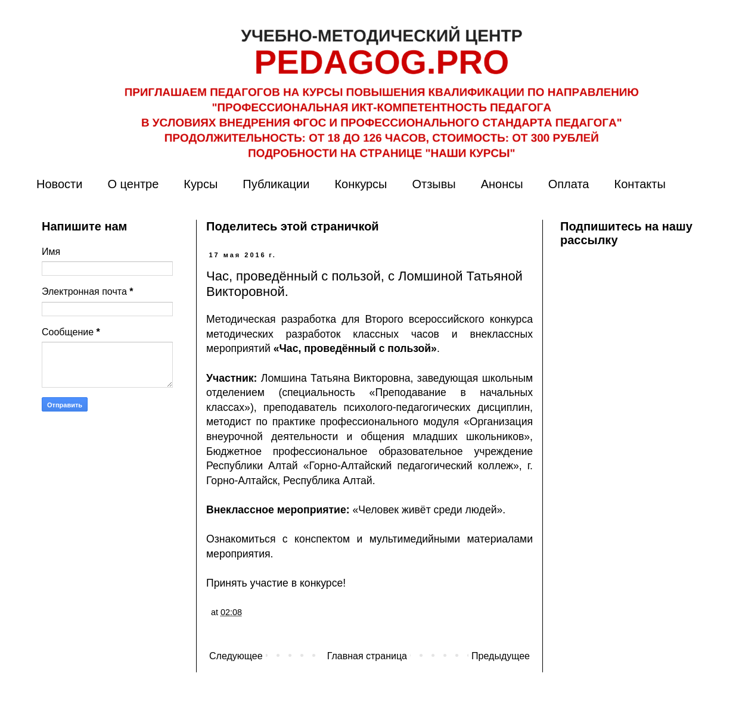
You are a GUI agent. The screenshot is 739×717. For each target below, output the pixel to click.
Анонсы (502, 184)
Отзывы (433, 184)
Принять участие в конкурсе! (276, 583)
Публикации (276, 184)
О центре (133, 184)
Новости (59, 184)
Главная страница (367, 656)
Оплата (568, 184)
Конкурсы (360, 184)
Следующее (236, 656)
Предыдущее (500, 656)
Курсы (201, 184)
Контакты (639, 184)
